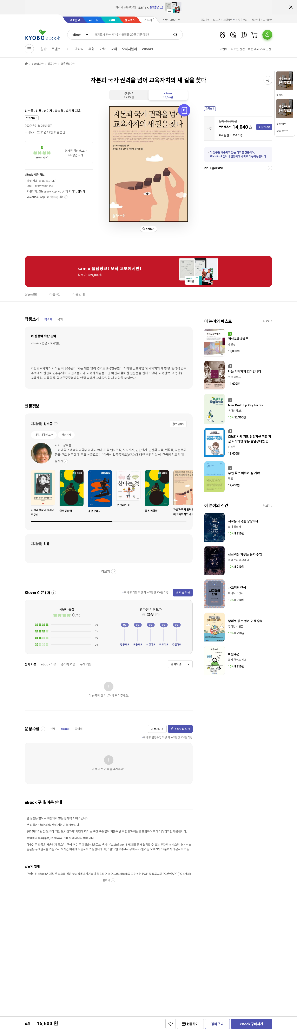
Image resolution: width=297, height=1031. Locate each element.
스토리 (148, 20)
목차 (60, 319)
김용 (38, 111)
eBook (93, 20)
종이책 (79, 728)
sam (111, 20)
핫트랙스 (130, 20)
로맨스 (56, 49)
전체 (52, 728)
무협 (91, 49)
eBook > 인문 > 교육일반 (45, 343)
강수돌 (29, 111)
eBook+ (148, 49)
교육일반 (65, 63)
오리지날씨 (129, 49)
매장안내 (255, 19)
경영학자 (66, 434)
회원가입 (205, 19)
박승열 (59, 111)
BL (68, 49)
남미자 (48, 111)
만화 (103, 49)
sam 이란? (282, 131)
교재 (114, 49)
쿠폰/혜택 (281, 123)
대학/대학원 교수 (43, 434)
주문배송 (242, 19)
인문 (50, 63)
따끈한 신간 (238, 49)
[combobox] (79, 35)
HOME (26, 64)
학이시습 (30, 117)
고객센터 (267, 19)
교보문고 (75, 20)
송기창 (70, 111)
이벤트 (224, 49)
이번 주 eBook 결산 (259, 49)
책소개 (48, 319)
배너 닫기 (291, 7)
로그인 (216, 19)
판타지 (79, 49)
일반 (43, 49)
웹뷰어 (81, 191)
